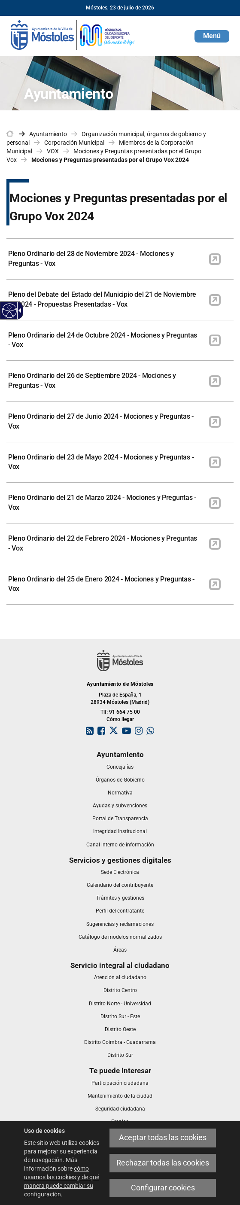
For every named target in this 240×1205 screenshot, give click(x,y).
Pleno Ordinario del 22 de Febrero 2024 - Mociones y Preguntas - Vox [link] (102, 543)
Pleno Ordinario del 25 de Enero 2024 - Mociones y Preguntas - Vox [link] (101, 584)
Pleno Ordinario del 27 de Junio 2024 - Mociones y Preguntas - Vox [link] (101, 421)
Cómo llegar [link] (120, 719)
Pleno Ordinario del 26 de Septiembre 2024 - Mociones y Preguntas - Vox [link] (92, 380)
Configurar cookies (163, 1188)
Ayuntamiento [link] (48, 134)
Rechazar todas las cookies (162, 1163)
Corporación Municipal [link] (74, 142)
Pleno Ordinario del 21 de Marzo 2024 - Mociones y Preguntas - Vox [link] (102, 502)
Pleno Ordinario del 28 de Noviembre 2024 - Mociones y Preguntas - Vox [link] (91, 259)
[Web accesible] (9, 311)
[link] (73, 34)
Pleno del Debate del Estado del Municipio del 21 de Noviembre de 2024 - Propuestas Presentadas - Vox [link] (102, 299)
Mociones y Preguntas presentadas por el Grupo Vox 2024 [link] (110, 159)
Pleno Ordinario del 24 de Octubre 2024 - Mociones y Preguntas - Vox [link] (102, 340)
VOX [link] (53, 151)
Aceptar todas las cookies (163, 1137)
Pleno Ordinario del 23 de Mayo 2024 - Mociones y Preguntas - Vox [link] (101, 462)
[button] (211, 36)
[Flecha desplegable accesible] (18, 310)
